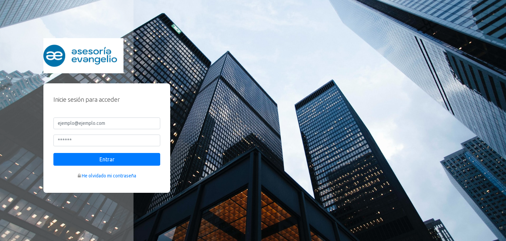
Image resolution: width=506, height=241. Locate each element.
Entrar (106, 159)
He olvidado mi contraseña (109, 175)
